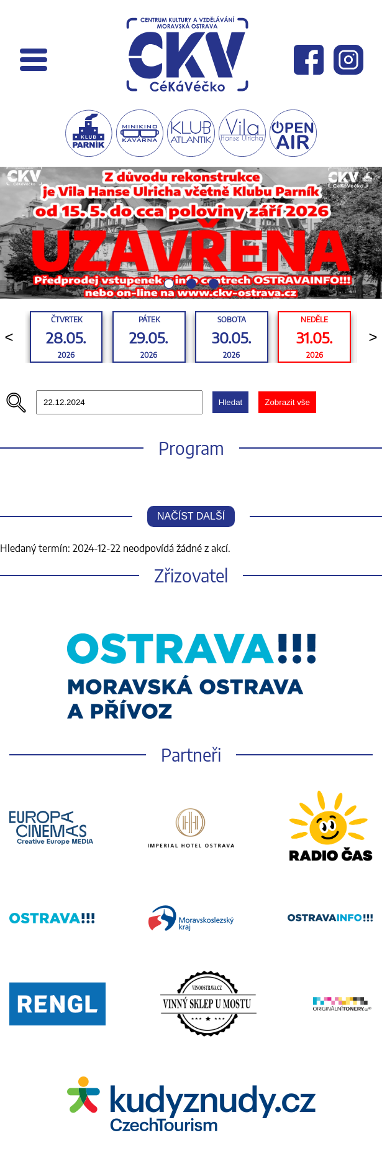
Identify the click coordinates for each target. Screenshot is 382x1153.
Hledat (231, 402)
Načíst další (191, 516)
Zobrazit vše (287, 402)
